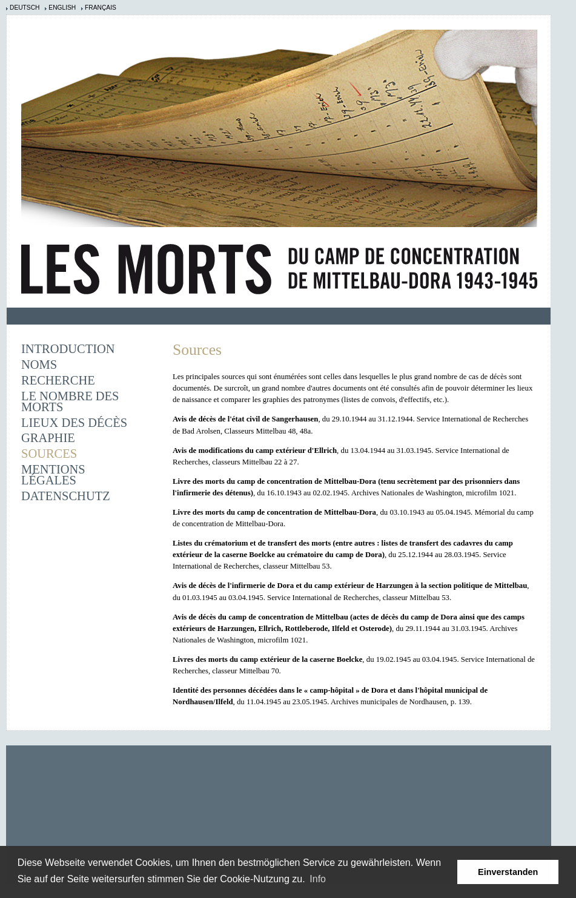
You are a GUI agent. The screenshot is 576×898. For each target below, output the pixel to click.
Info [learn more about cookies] (318, 879)
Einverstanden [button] (508, 872)
